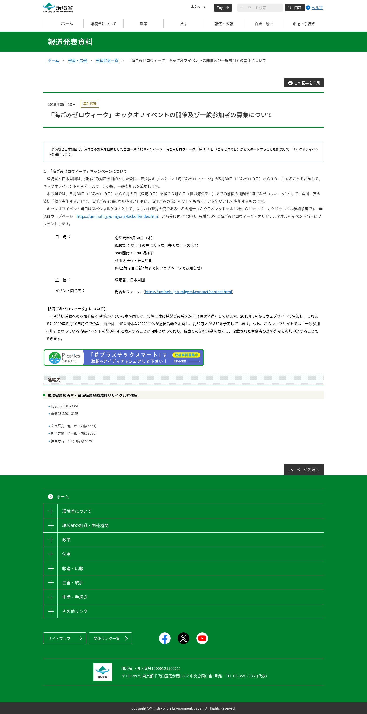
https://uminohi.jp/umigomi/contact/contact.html (188, 291)
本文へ (196, 7)
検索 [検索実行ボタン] (297, 7)
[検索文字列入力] (260, 8)
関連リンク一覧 (107, 638)
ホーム (63, 23)
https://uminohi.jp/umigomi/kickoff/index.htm (117, 216)
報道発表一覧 (107, 60)
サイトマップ (59, 638)
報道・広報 (77, 60)
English (223, 7)
